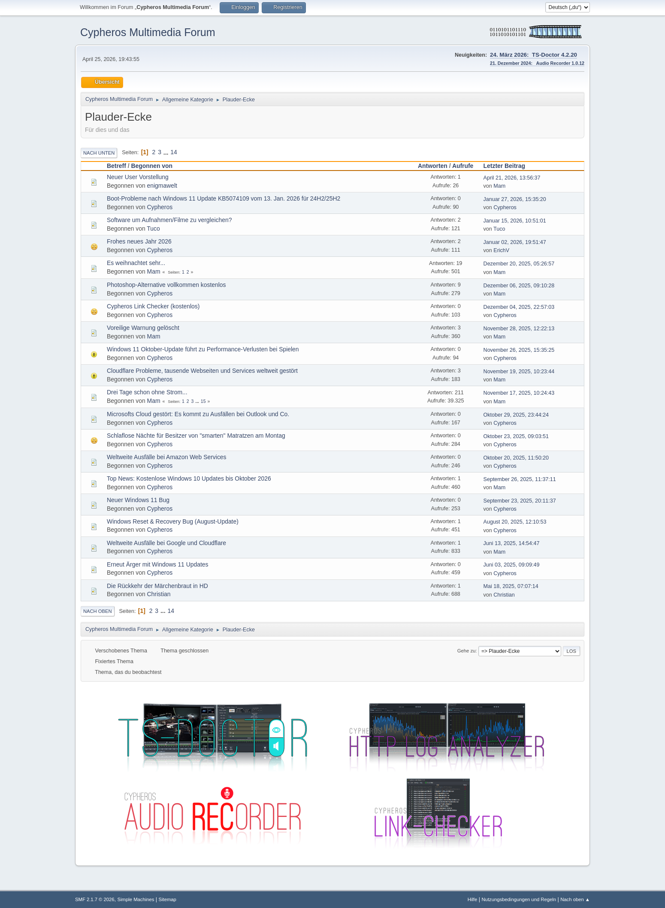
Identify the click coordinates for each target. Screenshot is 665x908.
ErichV (501, 250)
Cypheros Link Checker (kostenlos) (153, 306)
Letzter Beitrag (508, 165)
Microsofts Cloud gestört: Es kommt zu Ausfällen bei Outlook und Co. (198, 414)
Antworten (432, 165)
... (166, 152)
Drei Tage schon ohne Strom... (147, 392)
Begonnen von (151, 165)
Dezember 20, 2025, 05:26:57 (519, 264)
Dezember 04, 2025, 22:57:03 (519, 307)
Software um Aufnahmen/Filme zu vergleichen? (169, 219)
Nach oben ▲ (575, 899)
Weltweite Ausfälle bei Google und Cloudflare (166, 542)
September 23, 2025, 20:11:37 (520, 501)
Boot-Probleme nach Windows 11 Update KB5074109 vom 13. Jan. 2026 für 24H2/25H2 (223, 198)
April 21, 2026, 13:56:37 (512, 178)
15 (203, 401)
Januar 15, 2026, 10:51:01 (515, 221)
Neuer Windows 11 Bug (138, 500)
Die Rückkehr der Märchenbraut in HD (157, 585)
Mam (499, 186)
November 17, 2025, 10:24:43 (519, 393)
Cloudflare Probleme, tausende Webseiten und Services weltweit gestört (202, 370)
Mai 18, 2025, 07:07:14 (511, 586)
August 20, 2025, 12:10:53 (515, 522)
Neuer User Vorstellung (138, 177)
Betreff (116, 165)
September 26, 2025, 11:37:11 (520, 479)
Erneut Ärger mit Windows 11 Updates (158, 564)
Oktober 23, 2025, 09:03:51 (516, 436)
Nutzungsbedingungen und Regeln (518, 899)
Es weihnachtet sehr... (136, 262)
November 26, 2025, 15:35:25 (519, 350)
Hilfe (473, 899)
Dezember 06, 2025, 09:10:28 (519, 286)
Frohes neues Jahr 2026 (139, 241)
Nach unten (99, 152)
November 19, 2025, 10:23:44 (519, 372)
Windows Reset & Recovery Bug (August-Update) (173, 521)
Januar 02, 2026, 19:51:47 (515, 242)
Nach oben (97, 611)
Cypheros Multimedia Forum (147, 32)
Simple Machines (136, 899)
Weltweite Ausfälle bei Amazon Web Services (167, 457)
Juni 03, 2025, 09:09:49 (512, 565)
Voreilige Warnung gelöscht (143, 327)
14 (173, 152)
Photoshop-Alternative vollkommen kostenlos (166, 284)
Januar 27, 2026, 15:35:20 (515, 199)
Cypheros (160, 207)
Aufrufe (462, 165)
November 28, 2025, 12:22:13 (519, 329)
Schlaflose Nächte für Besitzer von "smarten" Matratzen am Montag (196, 435)
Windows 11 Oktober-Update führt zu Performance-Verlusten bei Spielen (203, 349)
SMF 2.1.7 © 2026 (95, 899)
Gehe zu (466, 650)
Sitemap (167, 899)
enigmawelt (162, 185)
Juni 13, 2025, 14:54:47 (512, 543)
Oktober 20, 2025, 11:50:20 (516, 458)
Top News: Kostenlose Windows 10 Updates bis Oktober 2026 (189, 478)
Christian (159, 594)
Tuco (153, 228)
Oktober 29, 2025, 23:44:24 (516, 415)
